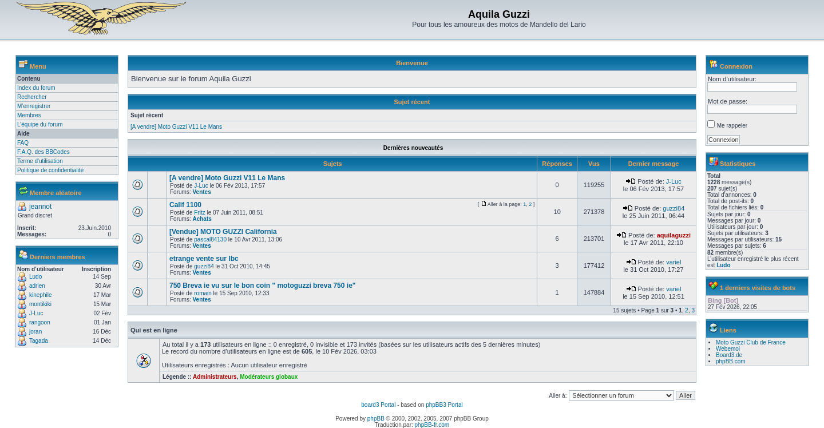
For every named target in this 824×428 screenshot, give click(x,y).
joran (35, 331)
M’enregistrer (33, 106)
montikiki (40, 304)
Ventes (201, 192)
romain (203, 293)
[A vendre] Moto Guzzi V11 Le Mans (176, 127)
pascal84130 (210, 239)
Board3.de (729, 355)
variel (673, 262)
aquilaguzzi (674, 235)
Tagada (38, 341)
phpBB (376, 418)
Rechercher (32, 97)
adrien (37, 286)
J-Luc (36, 313)
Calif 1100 (185, 205)
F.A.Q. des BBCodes (43, 152)
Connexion (736, 66)
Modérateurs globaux (269, 377)
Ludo (35, 277)
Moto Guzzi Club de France (751, 342)
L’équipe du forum (40, 124)
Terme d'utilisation (40, 161)
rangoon (39, 322)
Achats (201, 219)
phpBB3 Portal (444, 405)
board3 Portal (378, 405)
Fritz (199, 212)
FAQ (23, 143)
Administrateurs (215, 377)
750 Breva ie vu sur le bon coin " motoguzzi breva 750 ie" (262, 286)
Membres (29, 115)
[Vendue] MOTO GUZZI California (223, 232)
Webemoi (728, 349)
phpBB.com (731, 361)
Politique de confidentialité (50, 170)
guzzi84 (673, 208)
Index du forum (36, 88)
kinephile (40, 295)
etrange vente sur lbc (204, 259)
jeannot (40, 207)
